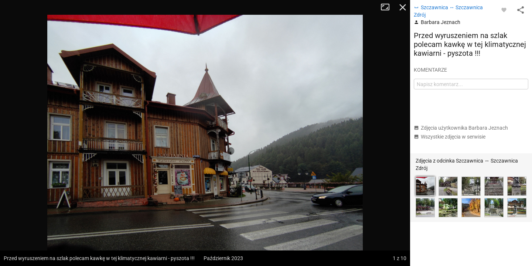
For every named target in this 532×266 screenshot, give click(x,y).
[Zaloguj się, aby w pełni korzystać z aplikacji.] (504, 10)
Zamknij (402, 7)
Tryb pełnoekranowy (388, 7)
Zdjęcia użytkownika (461, 128)
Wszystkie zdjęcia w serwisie (449, 137)
